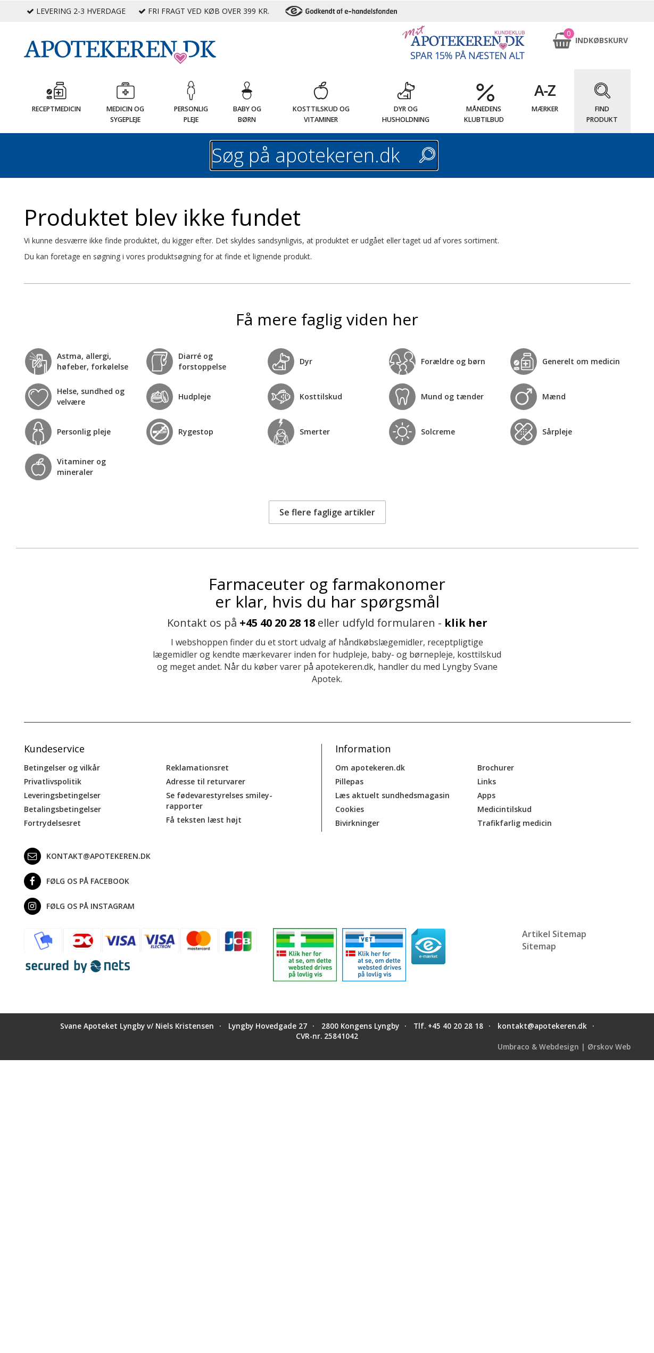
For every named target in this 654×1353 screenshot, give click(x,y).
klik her (465, 623)
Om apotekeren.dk (370, 767)
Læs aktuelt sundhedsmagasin (392, 795)
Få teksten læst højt (204, 820)
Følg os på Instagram (79, 906)
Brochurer (495, 767)
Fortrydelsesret (52, 823)
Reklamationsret (197, 767)
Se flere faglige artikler (327, 512)
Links (486, 781)
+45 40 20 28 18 (277, 623)
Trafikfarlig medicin (514, 823)
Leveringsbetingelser (62, 795)
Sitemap (539, 946)
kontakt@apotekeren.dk (87, 856)
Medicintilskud (504, 809)
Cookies (349, 809)
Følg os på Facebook (76, 881)
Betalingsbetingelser (62, 809)
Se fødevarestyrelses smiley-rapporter (219, 800)
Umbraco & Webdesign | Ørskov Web (564, 1047)
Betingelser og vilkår (62, 767)
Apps (486, 795)
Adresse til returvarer (205, 781)
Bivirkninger (357, 823)
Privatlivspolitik (52, 781)
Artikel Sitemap (554, 934)
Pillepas (349, 781)
